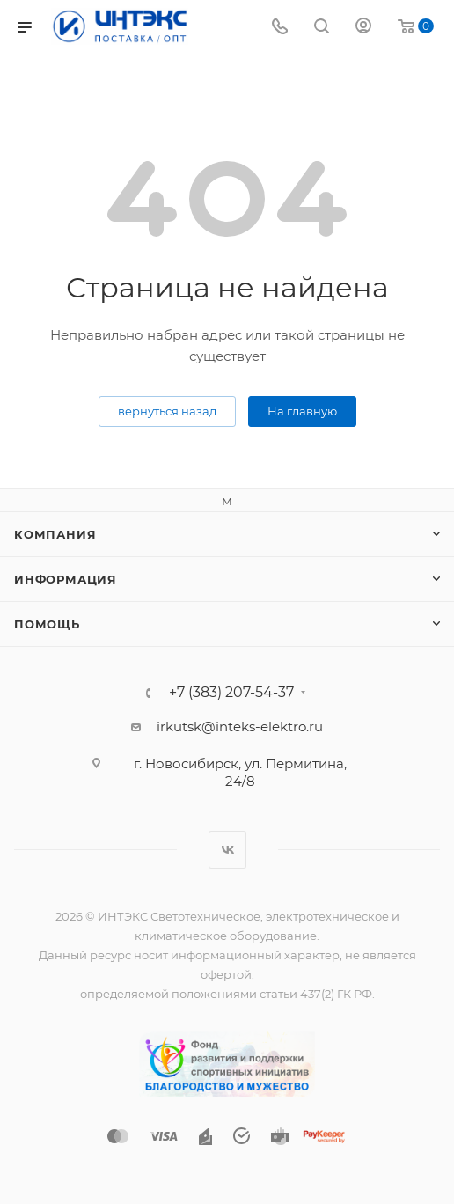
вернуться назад (167, 411)
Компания (55, 534)
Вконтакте (227, 850)
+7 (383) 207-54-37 (231, 693)
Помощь (47, 624)
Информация (65, 579)
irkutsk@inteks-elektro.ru (240, 726)
